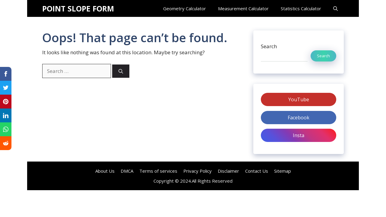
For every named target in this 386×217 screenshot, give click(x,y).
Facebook (298, 117)
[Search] (120, 71)
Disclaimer (228, 171)
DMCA (127, 171)
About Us (105, 171)
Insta (298, 135)
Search (269, 46)
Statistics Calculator (301, 8)
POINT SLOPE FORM (78, 8)
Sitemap (282, 171)
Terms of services (158, 171)
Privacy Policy (197, 171)
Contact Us (256, 171)
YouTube (298, 99)
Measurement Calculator (243, 8)
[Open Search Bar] (335, 8)
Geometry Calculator (184, 8)
